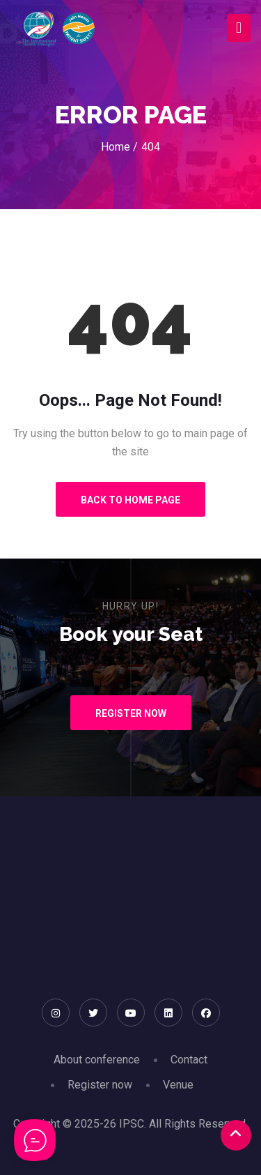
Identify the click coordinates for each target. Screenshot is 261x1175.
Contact (189, 1059)
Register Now (130, 713)
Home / (119, 146)
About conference (97, 1059)
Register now (100, 1084)
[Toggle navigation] (239, 28)
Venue (178, 1084)
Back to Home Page (130, 500)
